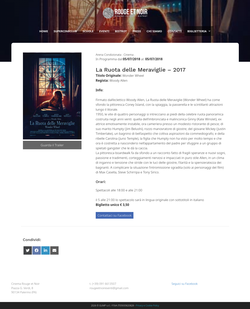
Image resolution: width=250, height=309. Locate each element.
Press (136, 31)
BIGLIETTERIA (200, 31)
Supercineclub (65, 31)
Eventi (104, 31)
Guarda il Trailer (52, 145)
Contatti (175, 31)
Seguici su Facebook (182, 284)
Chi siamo (154, 31)
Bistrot (121, 31)
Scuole (87, 31)
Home (43, 31)
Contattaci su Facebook (115, 215)
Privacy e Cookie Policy (147, 305)
